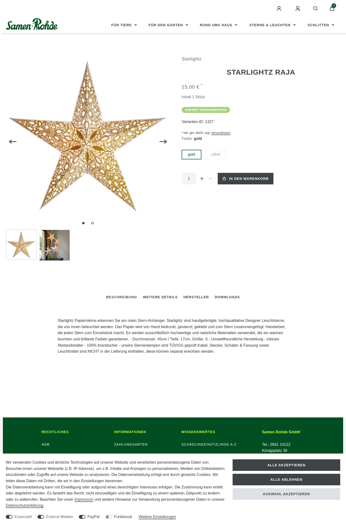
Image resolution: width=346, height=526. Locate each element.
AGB (45, 444)
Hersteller (196, 297)
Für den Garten (166, 25)
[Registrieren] (298, 8)
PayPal (93, 517)
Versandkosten (220, 133)
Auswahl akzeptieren (286, 494)
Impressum (83, 499)
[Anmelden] (280, 8)
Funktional (123, 517)
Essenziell (23, 517)
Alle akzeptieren (286, 465)
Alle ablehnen (286, 479)
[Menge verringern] (210, 178)
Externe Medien (59, 517)
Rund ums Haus (217, 25)
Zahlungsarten (131, 444)
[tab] (121, 297)
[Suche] (315, 8)
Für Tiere (122, 25)
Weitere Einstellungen (157, 517)
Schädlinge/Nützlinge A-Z (209, 444)
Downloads (227, 297)
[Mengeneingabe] (189, 178)
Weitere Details (160, 297)
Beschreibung (121, 297)
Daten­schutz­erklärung (24, 505)
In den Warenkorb (245, 179)
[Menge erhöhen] (202, 178)
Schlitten (319, 25)
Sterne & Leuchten (270, 25)
